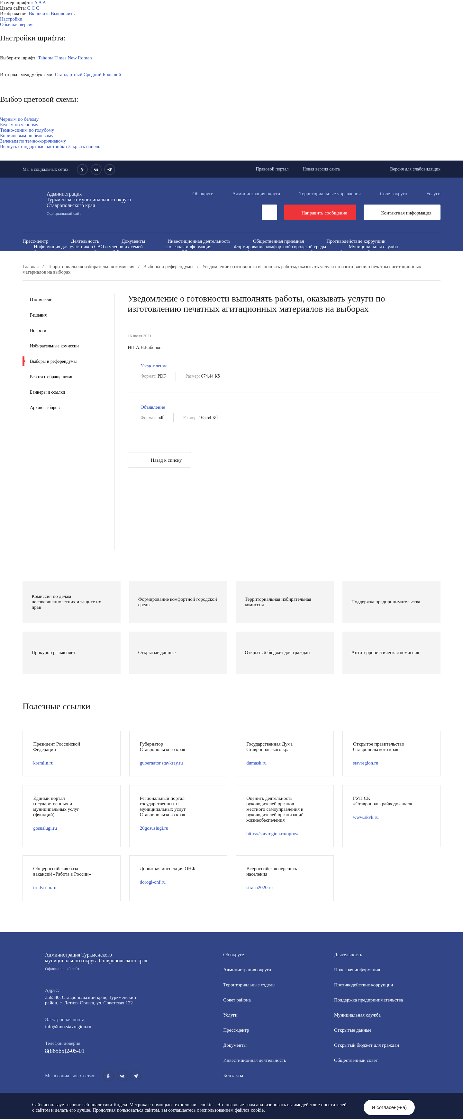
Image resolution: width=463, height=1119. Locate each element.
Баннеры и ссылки (47, 392)
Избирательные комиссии (54, 346)
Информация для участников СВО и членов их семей (88, 246)
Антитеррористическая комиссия (68, 257)
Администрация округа (256, 193)
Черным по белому (19, 119)
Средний (93, 74)
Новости (38, 330)
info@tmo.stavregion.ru (68, 1026)
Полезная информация (188, 246)
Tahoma (45, 57)
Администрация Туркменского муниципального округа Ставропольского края (96, 961)
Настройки (11, 19)
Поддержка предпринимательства (368, 999)
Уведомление (154, 365)
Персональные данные (280, 263)
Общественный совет (203, 252)
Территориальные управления (330, 193)
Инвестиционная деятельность (199, 241)
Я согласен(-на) (389, 1107)
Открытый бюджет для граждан (126, 252)
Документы (133, 241)
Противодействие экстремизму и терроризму (170, 257)
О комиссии (41, 299)
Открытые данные (52, 252)
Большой (112, 74)
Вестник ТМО (253, 257)
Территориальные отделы (249, 984)
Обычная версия (16, 24)
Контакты (233, 1075)
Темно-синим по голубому (27, 130)
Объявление (153, 407)
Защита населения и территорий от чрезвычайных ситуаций (309, 252)
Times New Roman (73, 57)
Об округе (202, 193)
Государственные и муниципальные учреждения (83, 263)
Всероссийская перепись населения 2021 (332, 257)
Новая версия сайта (321, 169)
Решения (38, 315)
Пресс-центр (36, 241)
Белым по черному (19, 124)
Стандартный (69, 74)
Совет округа (393, 193)
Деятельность (85, 241)
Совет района (237, 999)
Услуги (433, 193)
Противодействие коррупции (356, 241)
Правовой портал (272, 169)
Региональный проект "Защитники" (362, 263)
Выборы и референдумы (53, 361)
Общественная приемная (278, 241)
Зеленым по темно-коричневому (33, 141)
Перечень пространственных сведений (195, 263)
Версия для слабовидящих (415, 169)
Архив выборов (44, 407)
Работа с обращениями (52, 376)
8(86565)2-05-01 (65, 1051)
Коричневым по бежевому (26, 135)
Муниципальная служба (373, 246)
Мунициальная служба (357, 1015)
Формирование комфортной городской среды (280, 246)
